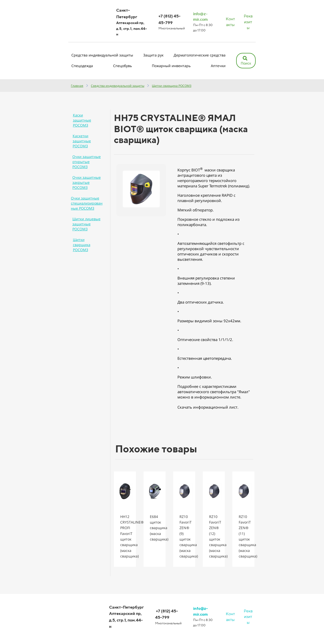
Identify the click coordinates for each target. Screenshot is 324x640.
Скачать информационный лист (207, 407)
